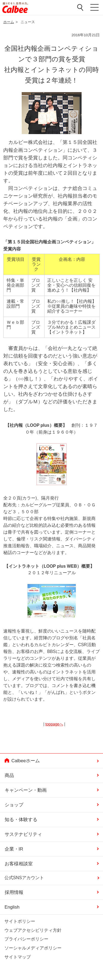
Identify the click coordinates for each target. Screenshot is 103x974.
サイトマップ (17, 957)
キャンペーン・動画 (26, 790)
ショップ (14, 804)
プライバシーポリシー (26, 939)
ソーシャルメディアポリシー (33, 948)
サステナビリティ (23, 834)
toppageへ (54, 724)
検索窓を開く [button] (80, 7)
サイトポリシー (19, 921)
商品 (9, 775)
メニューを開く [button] (94, 7)
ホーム (8, 22)
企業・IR (14, 849)
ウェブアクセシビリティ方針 (33, 930)
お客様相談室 (19, 863)
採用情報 (14, 892)
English (12, 907)
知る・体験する (21, 819)
